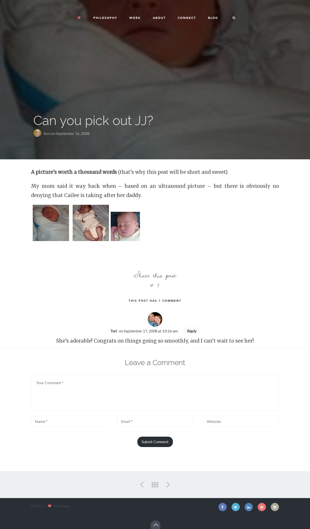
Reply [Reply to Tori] (191, 331)
